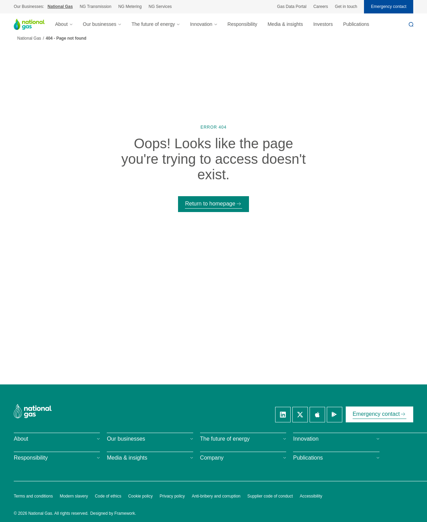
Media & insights (285, 24)
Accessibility (311, 496)
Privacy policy (172, 496)
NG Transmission (95, 6)
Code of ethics (108, 496)
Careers (320, 6)
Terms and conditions (33, 496)
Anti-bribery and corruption (216, 496)
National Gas (60, 6)
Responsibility (242, 24)
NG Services (159, 6)
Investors (323, 24)
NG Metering (130, 6)
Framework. (125, 513)
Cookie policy (140, 496)
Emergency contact (388, 6)
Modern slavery (74, 496)
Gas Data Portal (291, 6)
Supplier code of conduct (270, 496)
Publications (356, 24)
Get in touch (346, 6)
